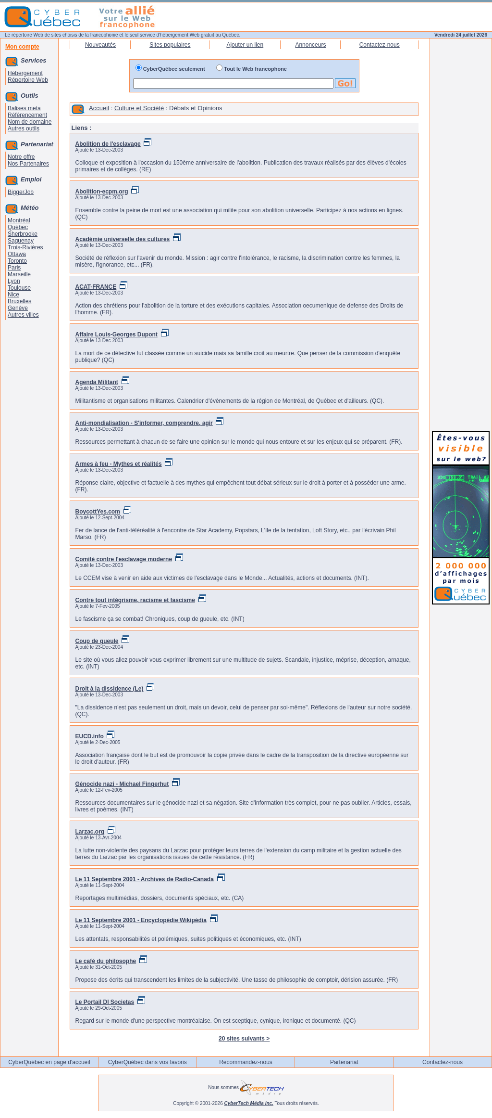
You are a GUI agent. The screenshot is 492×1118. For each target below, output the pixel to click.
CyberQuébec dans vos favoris (147, 1062)
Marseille (19, 274)
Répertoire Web (28, 80)
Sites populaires (169, 44)
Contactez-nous (379, 44)
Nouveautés (100, 44)
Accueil (99, 108)
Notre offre (21, 157)
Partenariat (344, 1062)
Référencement (27, 115)
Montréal (19, 220)
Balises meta (24, 108)
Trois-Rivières (25, 247)
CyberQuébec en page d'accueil (49, 1062)
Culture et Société (139, 108)
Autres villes (23, 314)
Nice (13, 294)
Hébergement (25, 73)
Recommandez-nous (245, 1062)
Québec (18, 227)
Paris (14, 267)
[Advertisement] (461, 280)
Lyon (14, 281)
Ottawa (17, 254)
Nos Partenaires (28, 163)
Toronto (17, 260)
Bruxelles (19, 301)
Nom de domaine (29, 121)
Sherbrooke (22, 234)
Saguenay (21, 240)
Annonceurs (310, 44)
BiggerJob (21, 192)
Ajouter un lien (244, 44)
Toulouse (19, 287)
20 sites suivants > (244, 1038)
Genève (18, 308)
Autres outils (23, 128)
